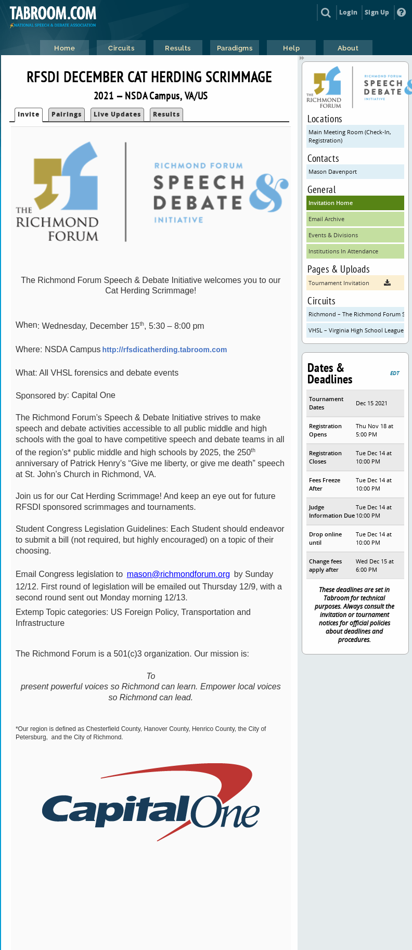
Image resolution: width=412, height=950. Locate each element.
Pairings (67, 114)
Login (348, 12)
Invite (29, 114)
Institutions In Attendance (343, 251)
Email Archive (326, 219)
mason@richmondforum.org (178, 574)
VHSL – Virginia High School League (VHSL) (356, 330)
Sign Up (377, 12)
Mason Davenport (332, 171)
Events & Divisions (333, 235)
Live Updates (117, 114)
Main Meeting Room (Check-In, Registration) (349, 136)
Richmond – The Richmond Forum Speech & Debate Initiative (356, 314)
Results (166, 114)
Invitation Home (330, 203)
